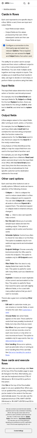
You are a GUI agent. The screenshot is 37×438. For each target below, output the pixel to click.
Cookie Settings (18, 430)
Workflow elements (10, 9)
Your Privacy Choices (24, 418)
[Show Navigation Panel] (34, 3)
